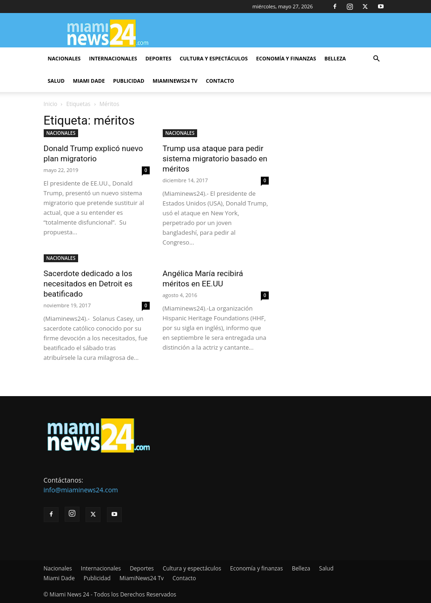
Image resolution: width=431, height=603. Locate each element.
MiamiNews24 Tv (175, 80)
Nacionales (64, 58)
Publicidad (128, 80)
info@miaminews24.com (81, 489)
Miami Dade (89, 80)
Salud (56, 80)
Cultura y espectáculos (214, 58)
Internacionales (113, 58)
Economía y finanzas (286, 58)
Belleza (335, 58)
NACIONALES (61, 133)
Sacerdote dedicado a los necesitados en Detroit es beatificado (88, 283)
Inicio (51, 104)
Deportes (159, 58)
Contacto (220, 80)
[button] (376, 58)
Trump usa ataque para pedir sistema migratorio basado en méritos (215, 158)
